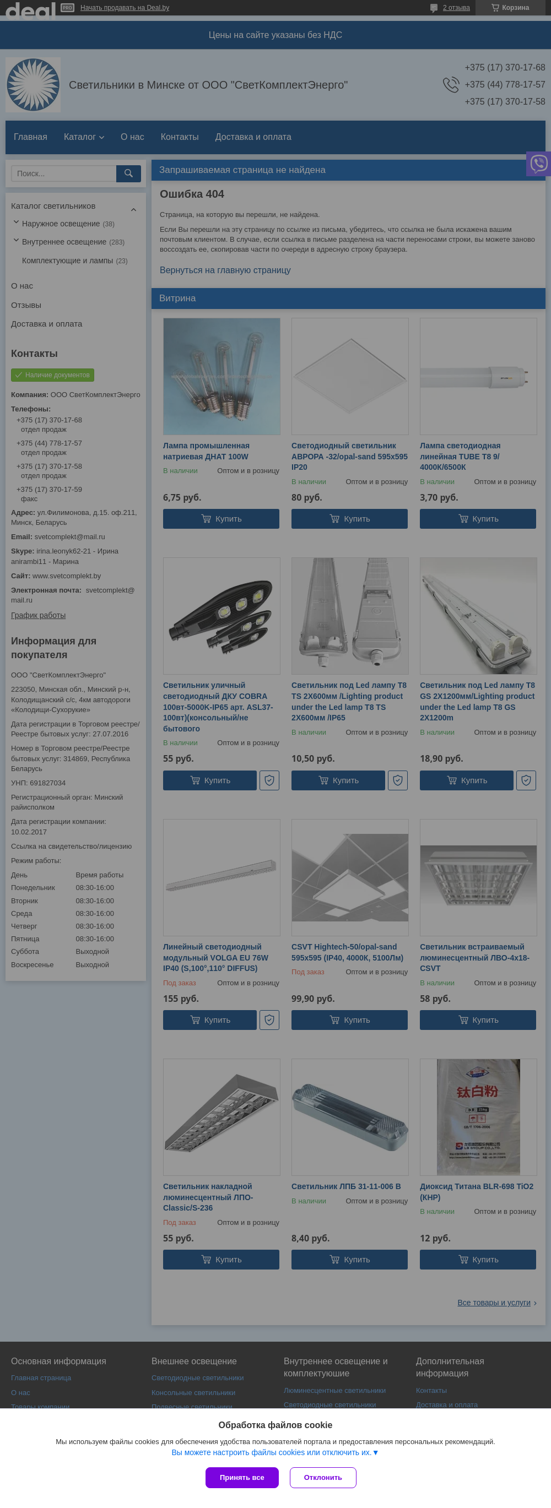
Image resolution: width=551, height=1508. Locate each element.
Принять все (242, 1477)
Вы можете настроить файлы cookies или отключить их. (271, 1452)
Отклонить (323, 1477)
